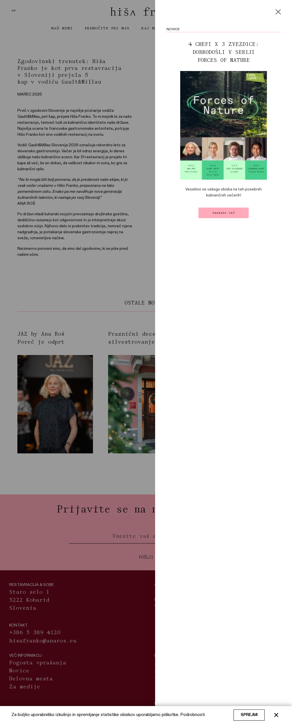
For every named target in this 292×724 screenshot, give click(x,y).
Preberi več (223, 212)
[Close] (278, 12)
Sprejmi (249, 715)
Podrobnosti (192, 715)
